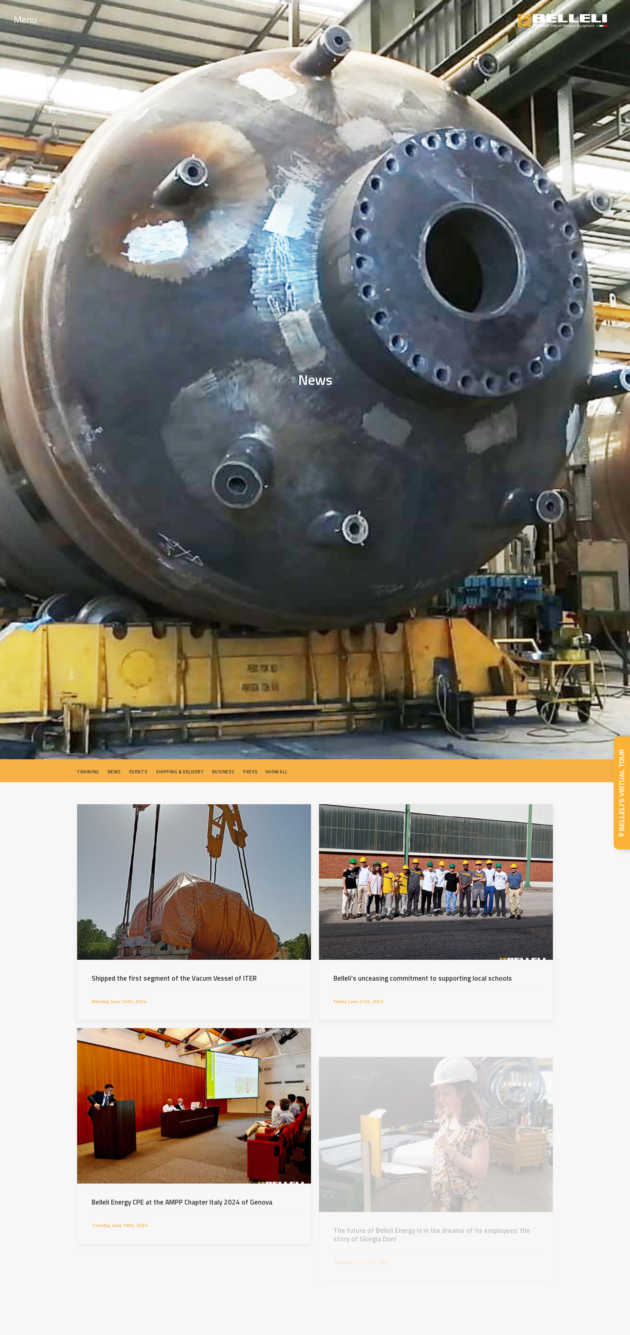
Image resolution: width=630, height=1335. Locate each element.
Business (223, 767)
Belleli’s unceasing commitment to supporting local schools (422, 973)
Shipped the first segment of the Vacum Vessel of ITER (174, 973)
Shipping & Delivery (179, 767)
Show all (276, 767)
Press (250, 767)
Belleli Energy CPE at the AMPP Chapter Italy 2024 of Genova (182, 1236)
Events (138, 767)
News (114, 767)
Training (88, 767)
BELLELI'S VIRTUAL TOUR (622, 793)
